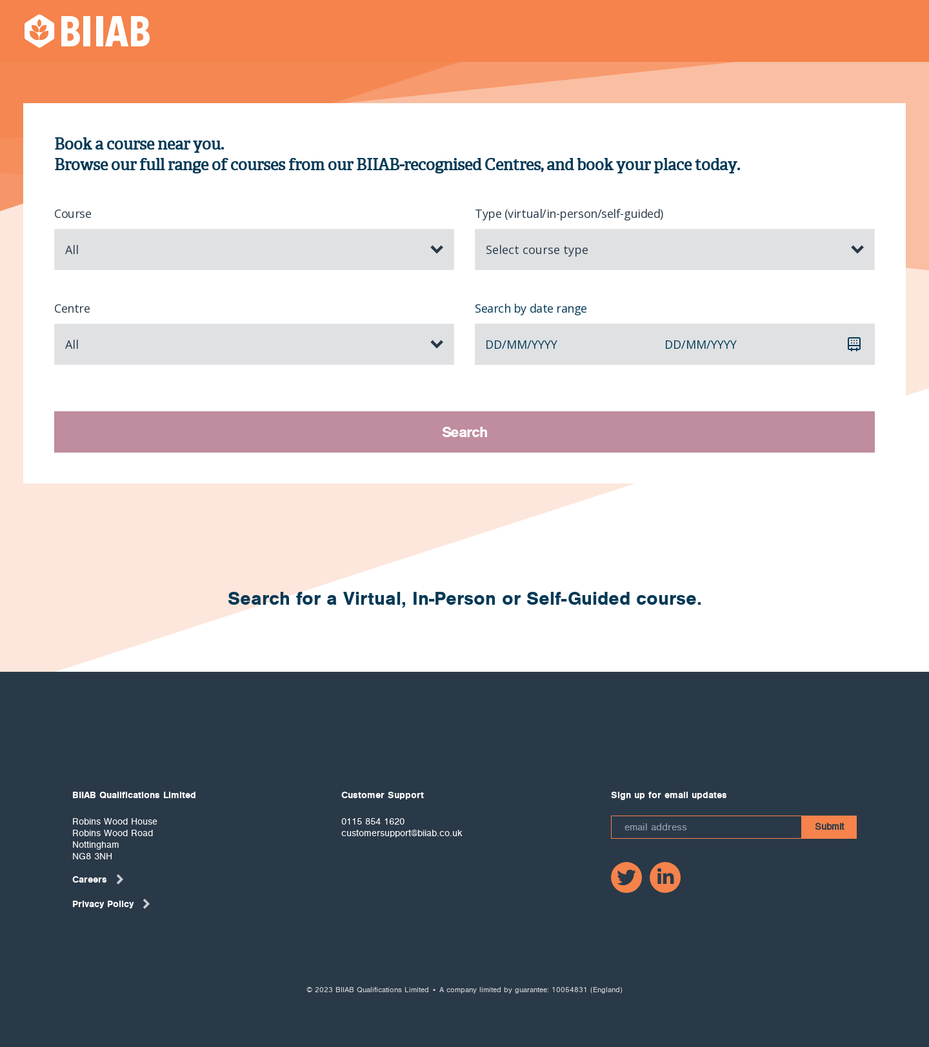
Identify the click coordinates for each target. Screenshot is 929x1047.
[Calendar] (854, 344)
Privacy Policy (112, 904)
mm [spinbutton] (516, 344)
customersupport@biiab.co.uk (402, 833)
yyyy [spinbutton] (544, 344)
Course (72, 213)
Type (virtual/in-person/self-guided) (569, 213)
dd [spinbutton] (493, 344)
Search (465, 432)
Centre (72, 308)
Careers (98, 879)
